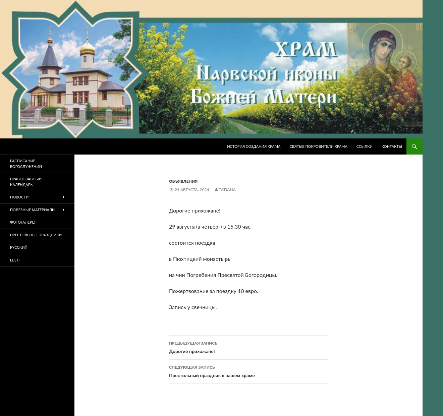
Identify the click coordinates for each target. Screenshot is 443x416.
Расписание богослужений (26, 164)
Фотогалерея (23, 222)
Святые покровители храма (318, 146)
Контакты (392, 146)
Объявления (183, 181)
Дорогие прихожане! (248, 346)
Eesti (14, 260)
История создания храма (253, 146)
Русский (18, 247)
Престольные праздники (36, 235)
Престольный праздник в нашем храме (248, 370)
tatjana (227, 189)
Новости (19, 197)
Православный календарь (26, 182)
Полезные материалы (32, 209)
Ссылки (364, 146)
